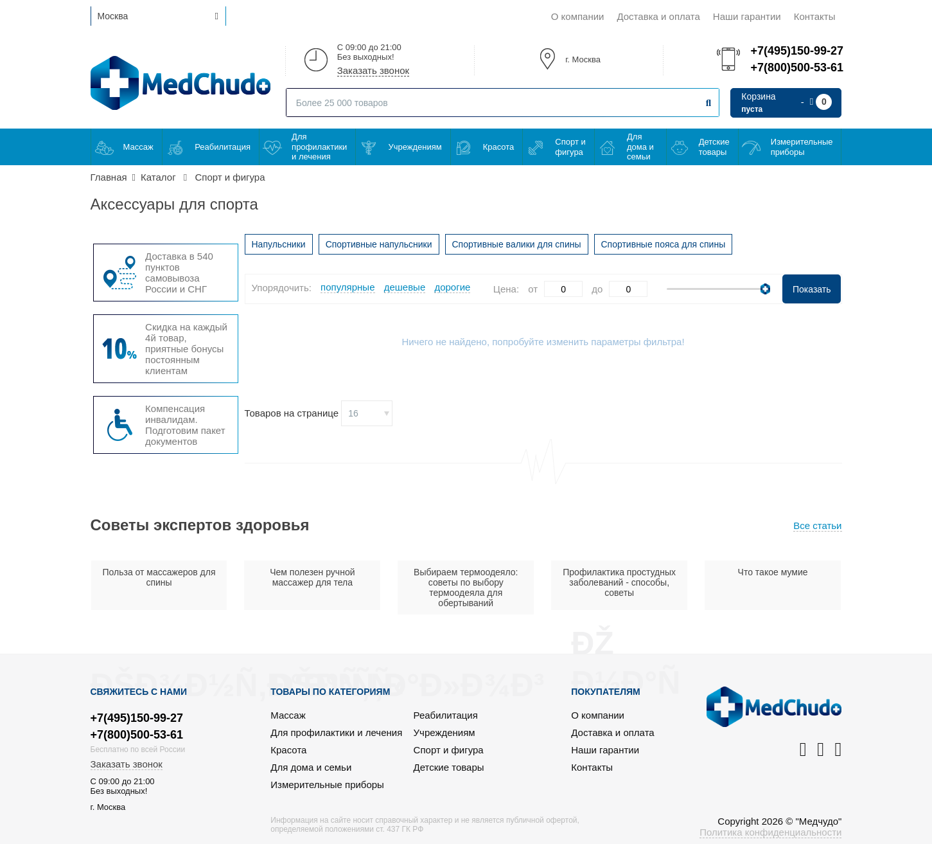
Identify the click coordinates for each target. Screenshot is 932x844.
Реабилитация (223, 147)
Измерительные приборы (802, 147)
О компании (577, 16)
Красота (498, 147)
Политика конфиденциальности (770, 832)
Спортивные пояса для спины (663, 244)
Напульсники (279, 244)
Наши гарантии (747, 16)
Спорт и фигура (570, 147)
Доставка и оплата (658, 16)
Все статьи (817, 525)
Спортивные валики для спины (516, 244)
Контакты (815, 16)
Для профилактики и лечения (319, 146)
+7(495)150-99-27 (795, 50)
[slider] (765, 289)
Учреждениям (414, 147)
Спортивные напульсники (379, 244)
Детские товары (714, 147)
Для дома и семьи (640, 146)
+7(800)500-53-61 (795, 67)
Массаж (138, 147)
